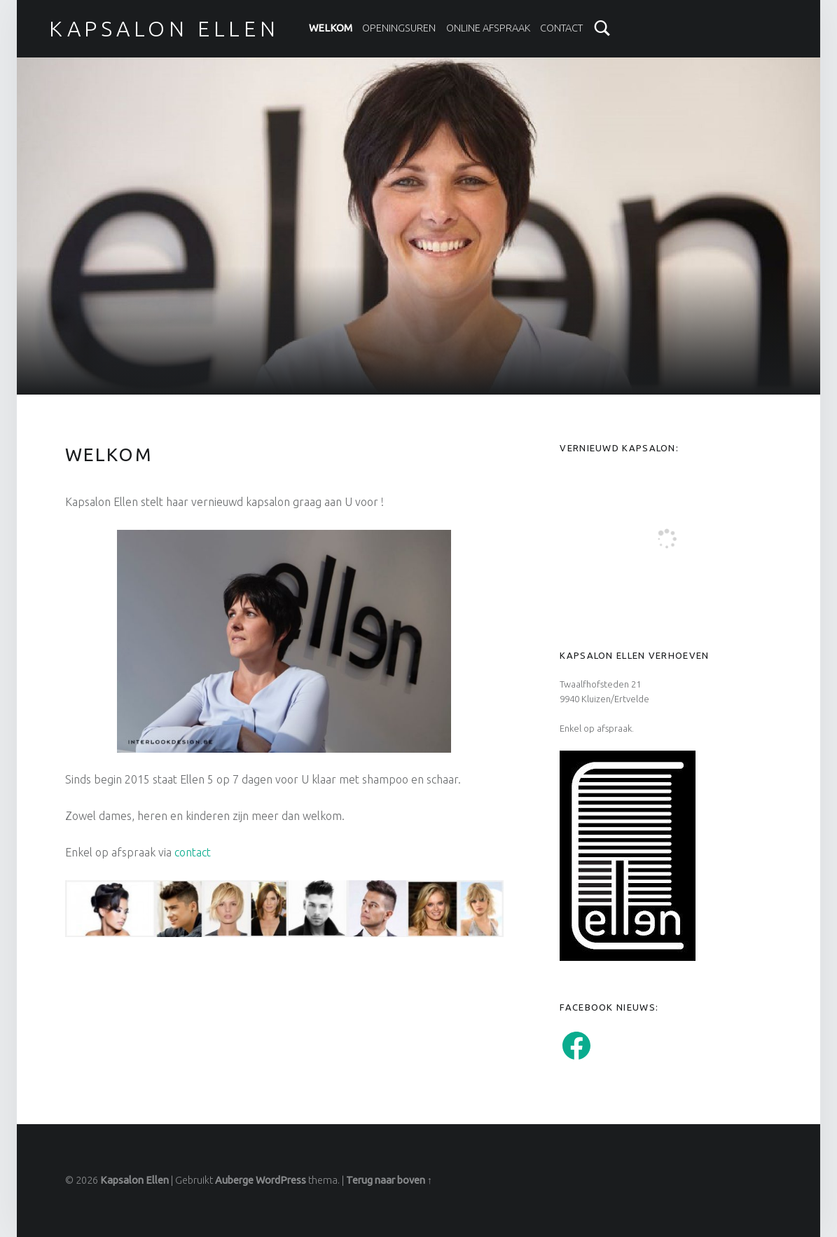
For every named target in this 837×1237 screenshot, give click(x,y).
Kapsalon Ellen (134, 1180)
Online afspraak (488, 28)
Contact (561, 28)
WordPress (281, 1180)
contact (192, 852)
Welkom (330, 28)
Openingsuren (399, 28)
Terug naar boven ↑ (389, 1180)
